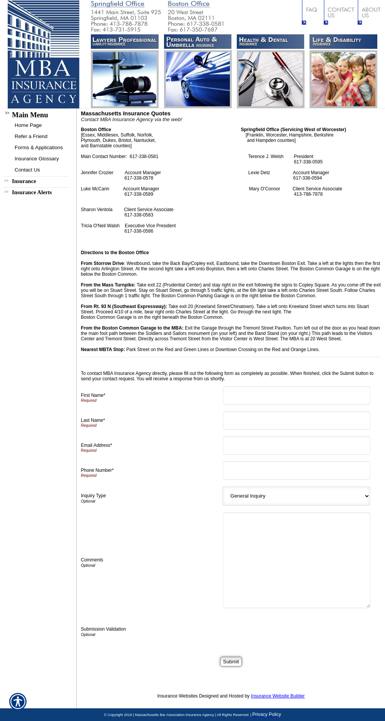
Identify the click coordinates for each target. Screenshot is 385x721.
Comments (92, 560)
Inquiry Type (93, 495)
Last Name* (93, 420)
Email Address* (96, 445)
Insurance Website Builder (278, 696)
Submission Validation (103, 629)
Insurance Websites (177, 696)
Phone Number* (97, 470)
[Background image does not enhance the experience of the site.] (38, 114)
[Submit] (230, 661)
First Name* (93, 395)
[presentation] (284, 629)
